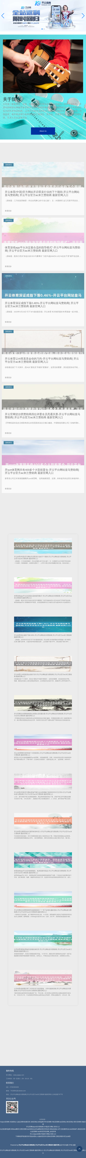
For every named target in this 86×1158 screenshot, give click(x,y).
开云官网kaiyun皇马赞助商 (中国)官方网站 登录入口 (43, 1127)
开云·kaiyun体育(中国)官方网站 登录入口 (43, 1134)
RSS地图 (65, 1145)
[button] (83, 15)
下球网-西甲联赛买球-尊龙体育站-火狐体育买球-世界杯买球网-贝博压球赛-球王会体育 (43, 1136)
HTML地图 (72, 1145)
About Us (43, 131)
